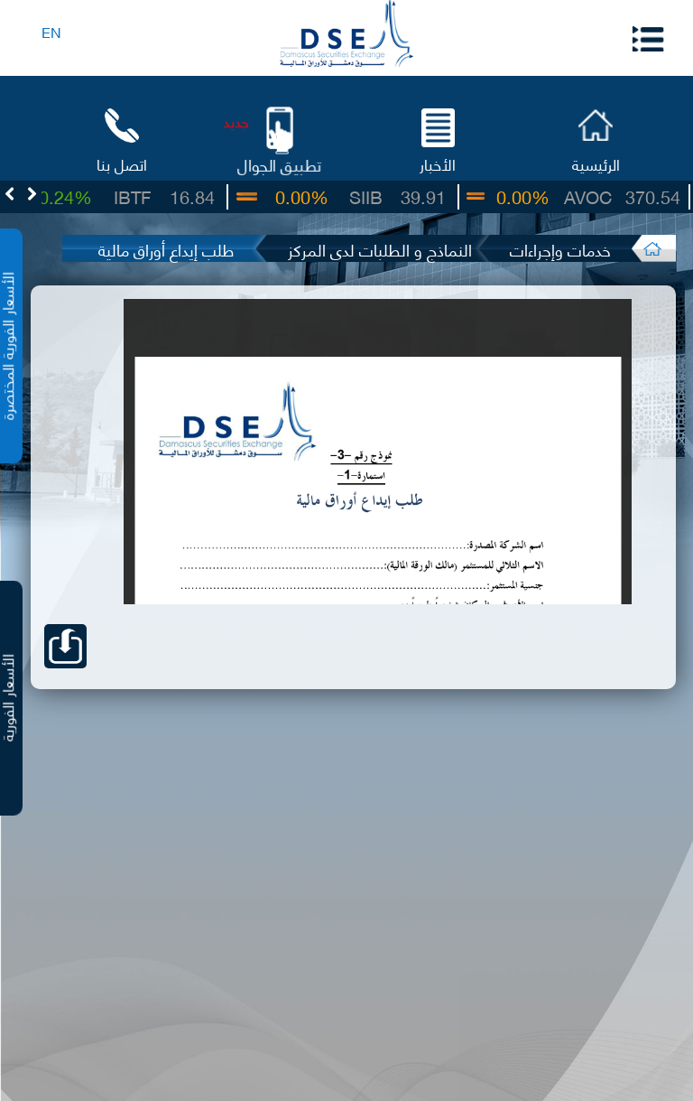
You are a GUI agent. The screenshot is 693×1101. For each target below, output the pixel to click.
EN (51, 31)
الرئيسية (596, 163)
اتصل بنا (122, 163)
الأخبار (438, 163)
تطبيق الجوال (279, 163)
